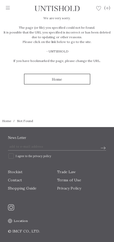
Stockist (15, 172)
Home (57, 79)
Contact (15, 180)
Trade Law (66, 172)
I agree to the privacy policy (33, 156)
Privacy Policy (69, 188)
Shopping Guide (22, 188)
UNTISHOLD (59, 51)
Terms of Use (69, 180)
